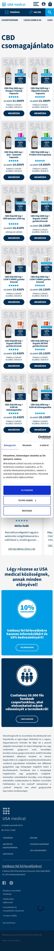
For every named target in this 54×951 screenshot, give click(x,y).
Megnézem (14, 113)
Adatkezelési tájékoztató (8, 901)
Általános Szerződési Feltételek (12, 892)
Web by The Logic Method (11, 940)
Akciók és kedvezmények (10, 846)
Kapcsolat (8, 854)
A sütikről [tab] (44, 445)
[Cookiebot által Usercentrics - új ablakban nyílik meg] (38, 437)
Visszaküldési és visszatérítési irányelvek (13, 909)
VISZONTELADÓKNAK (39, 844)
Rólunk (33, 837)
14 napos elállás (10, 915)
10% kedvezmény (38, 850)
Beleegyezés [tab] (10, 445)
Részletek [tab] (27, 445)
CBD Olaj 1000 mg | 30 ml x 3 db (21, 549)
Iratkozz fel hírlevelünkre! (22, 866)
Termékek (8, 837)
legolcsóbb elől (33, 20)
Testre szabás (27, 500)
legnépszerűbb (9, 20)
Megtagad (27, 510)
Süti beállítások (9, 923)
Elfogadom (27, 490)
